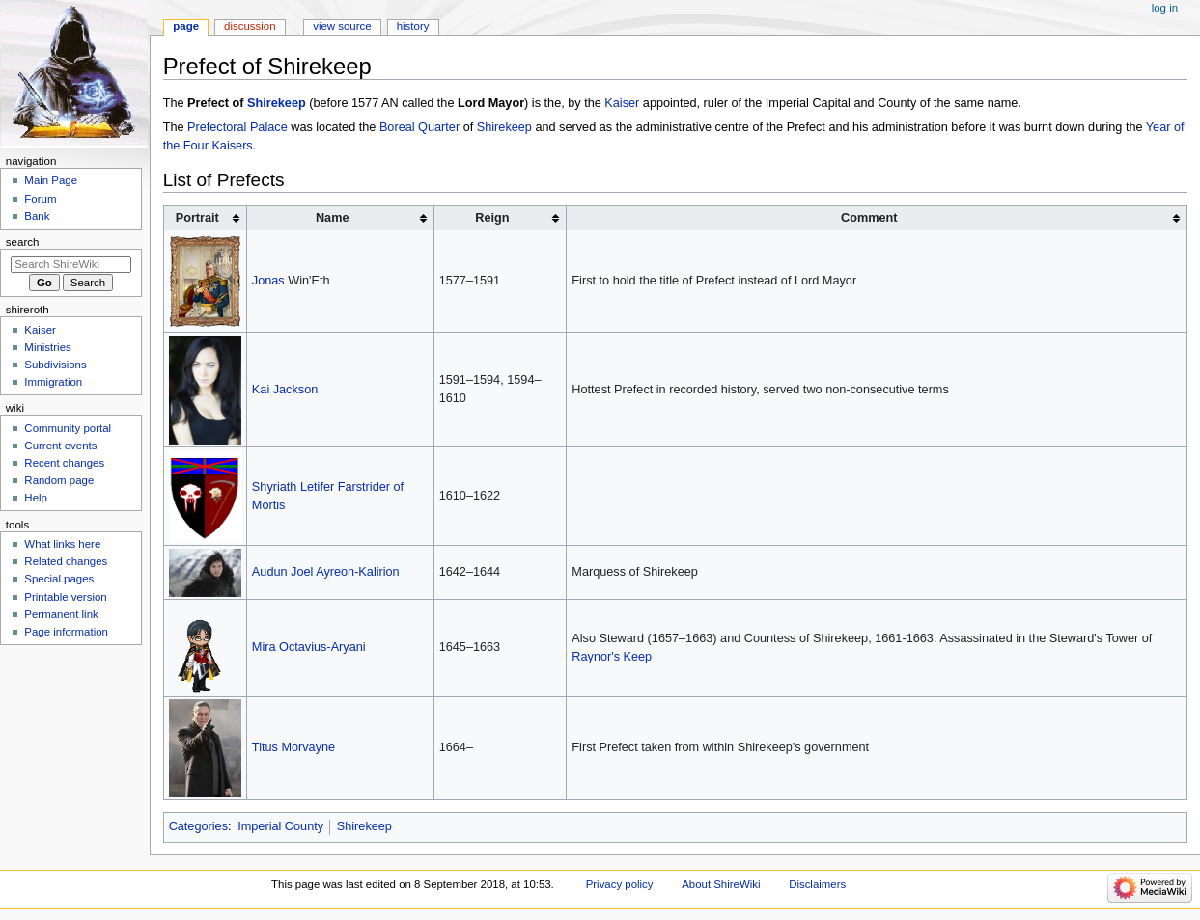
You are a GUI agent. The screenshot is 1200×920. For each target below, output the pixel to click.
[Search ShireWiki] (71, 264)
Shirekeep (276, 103)
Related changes (65, 561)
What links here (62, 544)
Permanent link (61, 614)
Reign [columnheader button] (492, 218)
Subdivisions (55, 364)
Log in (1165, 8)
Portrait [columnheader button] (197, 218)
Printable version (65, 597)
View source (342, 26)
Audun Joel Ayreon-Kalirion (326, 572)
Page (186, 26)
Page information (66, 631)
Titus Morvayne (293, 747)
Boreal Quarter (419, 127)
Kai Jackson (285, 389)
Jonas (268, 280)
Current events (60, 445)
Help (35, 497)
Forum (40, 198)
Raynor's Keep (612, 656)
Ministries (47, 347)
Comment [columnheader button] (869, 218)
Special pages (59, 578)
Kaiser (621, 103)
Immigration (53, 382)
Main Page (50, 180)
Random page (59, 480)
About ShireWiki (721, 884)
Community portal (67, 428)
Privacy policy (620, 884)
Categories (198, 826)
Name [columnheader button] (332, 218)
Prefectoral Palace (237, 127)
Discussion (249, 26)
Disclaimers (817, 884)
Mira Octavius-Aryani (309, 647)
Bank (36, 216)
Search (23, 242)
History (413, 26)
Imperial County (280, 826)
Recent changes (64, 463)
